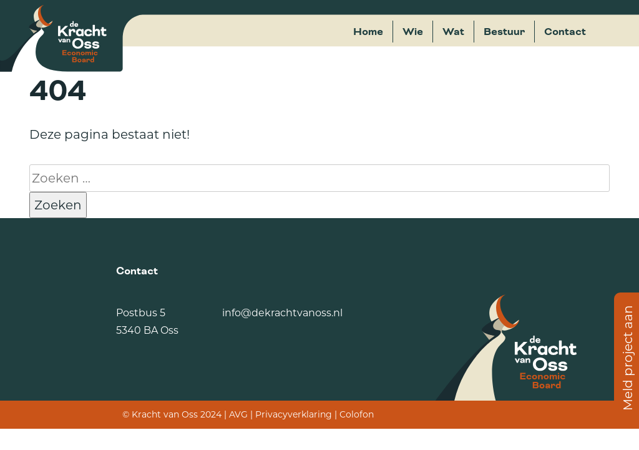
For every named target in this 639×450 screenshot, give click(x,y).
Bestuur (504, 31)
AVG (238, 414)
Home (368, 31)
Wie (412, 31)
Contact (565, 31)
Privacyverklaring (293, 414)
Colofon (356, 414)
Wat (453, 31)
